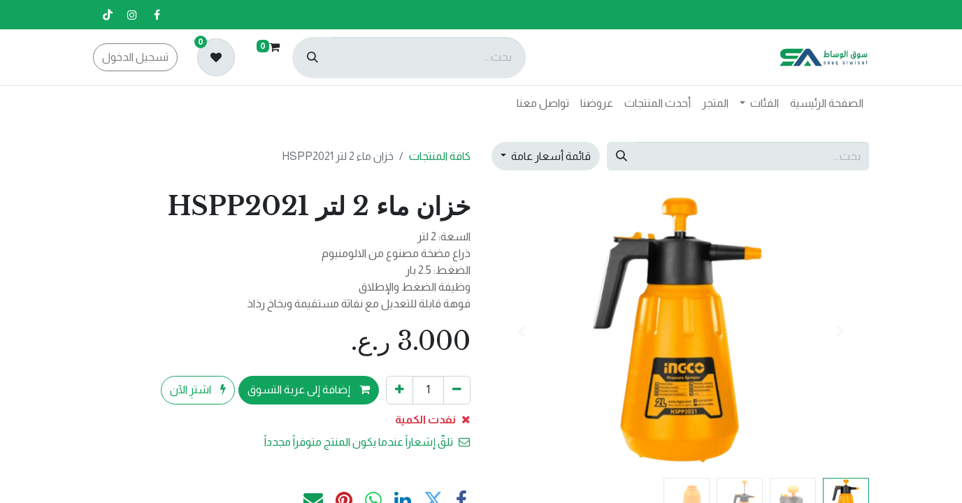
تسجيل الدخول (135, 57)
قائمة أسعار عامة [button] (550, 156)
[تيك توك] (107, 14)
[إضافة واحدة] (399, 390)
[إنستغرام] (132, 14)
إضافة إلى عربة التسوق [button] (308, 389)
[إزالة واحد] (457, 390)
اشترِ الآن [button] (198, 389)
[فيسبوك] (156, 14)
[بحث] (312, 57)
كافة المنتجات (440, 156)
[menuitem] (826, 103)
